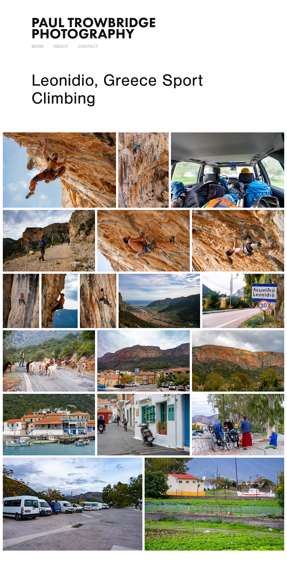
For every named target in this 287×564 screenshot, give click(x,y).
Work (37, 46)
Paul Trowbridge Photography (95, 28)
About (61, 46)
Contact (88, 46)
